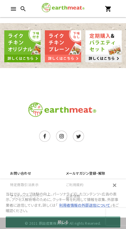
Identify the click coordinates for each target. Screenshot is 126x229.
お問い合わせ (20, 173)
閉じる (63, 222)
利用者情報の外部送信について (84, 205)
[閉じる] (114, 185)
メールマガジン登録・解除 (85, 173)
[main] (63, 204)
